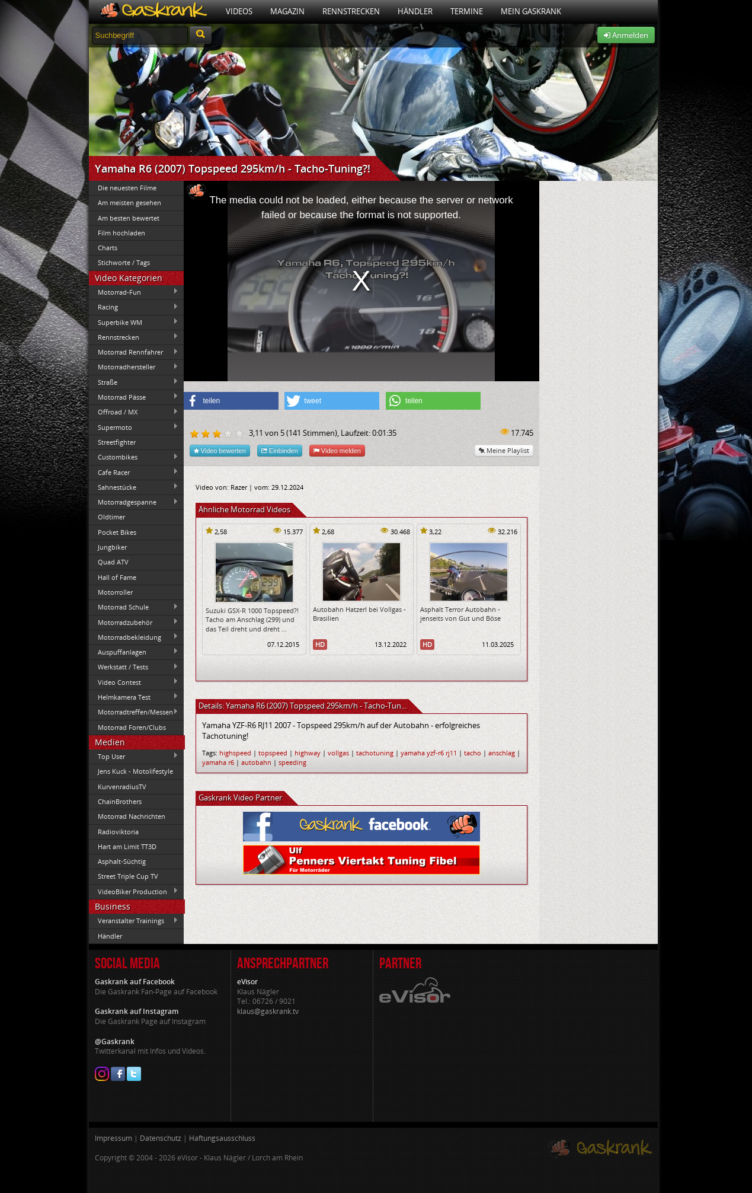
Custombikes (134, 457)
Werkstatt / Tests (134, 667)
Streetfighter (117, 442)
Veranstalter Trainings (134, 921)
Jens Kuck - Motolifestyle (135, 771)
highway (308, 752)
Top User (134, 756)
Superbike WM (134, 322)
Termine (466, 11)
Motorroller (115, 592)
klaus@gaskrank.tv (268, 1011)
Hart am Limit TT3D (127, 846)
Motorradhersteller (134, 367)
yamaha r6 (218, 762)
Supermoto (134, 427)
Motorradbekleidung (134, 637)
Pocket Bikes (117, 532)
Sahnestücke (134, 487)
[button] (231, 401)
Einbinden (279, 450)
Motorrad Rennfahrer (134, 352)
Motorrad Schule (134, 607)
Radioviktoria (118, 831)
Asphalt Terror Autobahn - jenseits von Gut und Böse (460, 614)
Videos (239, 11)
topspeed (272, 752)
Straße (134, 382)
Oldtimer (111, 516)
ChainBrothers (120, 801)
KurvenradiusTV (122, 786)
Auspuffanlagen (134, 651)
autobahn (256, 762)
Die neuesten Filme (127, 187)
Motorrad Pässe (134, 396)
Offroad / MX (134, 412)
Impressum (113, 1138)
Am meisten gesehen (129, 202)
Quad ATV (113, 561)
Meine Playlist (504, 450)
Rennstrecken (351, 11)
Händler (415, 11)
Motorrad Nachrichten (131, 816)
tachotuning (374, 752)
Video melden (337, 450)
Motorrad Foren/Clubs (132, 727)
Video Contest (134, 682)
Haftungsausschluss (222, 1138)
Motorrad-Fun (134, 291)
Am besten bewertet (128, 217)
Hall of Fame (117, 577)
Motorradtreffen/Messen (134, 712)
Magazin (287, 11)
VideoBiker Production (134, 891)
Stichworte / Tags (124, 262)
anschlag (501, 752)
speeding (292, 762)
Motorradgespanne (134, 502)
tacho (472, 752)
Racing (134, 307)
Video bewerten (220, 450)
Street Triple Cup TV (128, 876)
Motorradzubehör (134, 622)
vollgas (338, 752)
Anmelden (626, 35)
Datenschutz (160, 1138)
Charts (107, 247)
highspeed (235, 752)
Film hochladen (121, 232)
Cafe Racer (134, 472)
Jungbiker (112, 547)
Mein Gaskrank (531, 11)
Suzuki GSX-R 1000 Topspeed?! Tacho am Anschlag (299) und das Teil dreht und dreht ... (252, 619)
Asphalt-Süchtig (122, 861)
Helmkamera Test (134, 696)
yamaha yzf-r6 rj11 (429, 752)
